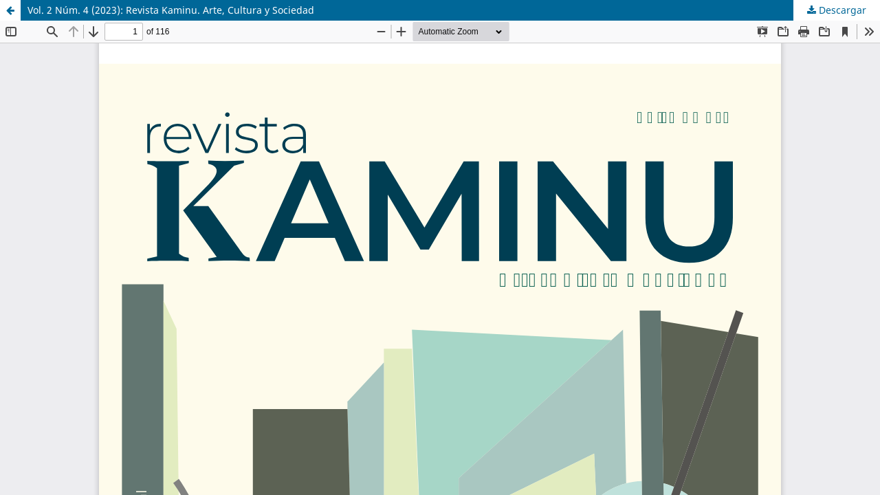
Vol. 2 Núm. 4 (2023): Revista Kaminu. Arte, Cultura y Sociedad (171, 9)
